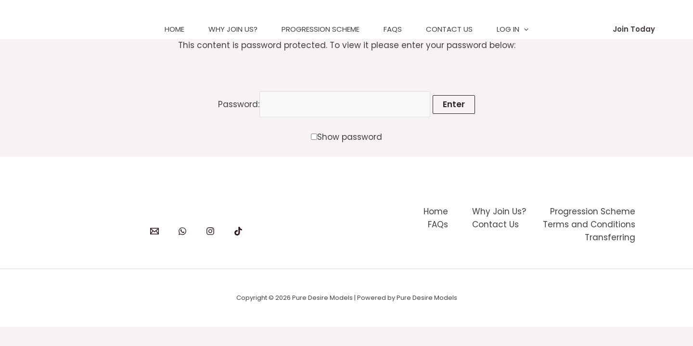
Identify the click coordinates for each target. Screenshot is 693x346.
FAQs (393, 29)
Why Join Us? (232, 29)
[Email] (154, 231)
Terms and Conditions (589, 224)
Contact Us (449, 29)
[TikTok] (238, 231)
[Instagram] (210, 231)
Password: (324, 104)
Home (174, 29)
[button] (634, 29)
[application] (523, 29)
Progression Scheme (320, 29)
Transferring (610, 237)
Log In (512, 29)
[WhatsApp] (182, 231)
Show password (349, 137)
